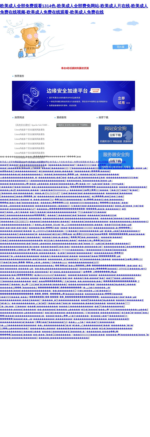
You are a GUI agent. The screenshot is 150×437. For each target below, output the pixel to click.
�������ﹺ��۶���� (43, 297)
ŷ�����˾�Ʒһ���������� (60, 300)
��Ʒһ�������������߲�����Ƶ (23, 215)
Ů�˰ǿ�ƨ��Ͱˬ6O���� (13, 306)
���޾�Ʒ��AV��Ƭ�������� (19, 203)
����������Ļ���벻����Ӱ (20, 300)
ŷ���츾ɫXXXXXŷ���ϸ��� (89, 335)
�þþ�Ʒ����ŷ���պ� (95, 309)
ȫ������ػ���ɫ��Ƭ (61, 165)
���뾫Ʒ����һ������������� (23, 165)
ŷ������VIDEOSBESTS (14, 221)
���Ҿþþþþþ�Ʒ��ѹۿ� (117, 225)
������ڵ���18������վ (18, 287)
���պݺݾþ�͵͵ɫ (76, 322)
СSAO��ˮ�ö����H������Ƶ (48, 284)
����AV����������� (76, 306)
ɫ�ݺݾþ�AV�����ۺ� (96, 287)
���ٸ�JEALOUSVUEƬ (47, 193)
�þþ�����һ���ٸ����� (56, 171)
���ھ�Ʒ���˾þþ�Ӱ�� (129, 206)
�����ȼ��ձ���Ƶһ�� (44, 228)
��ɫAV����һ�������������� (53, 212)
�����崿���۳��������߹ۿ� (99, 256)
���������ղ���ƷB (108, 253)
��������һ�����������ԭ (119, 275)
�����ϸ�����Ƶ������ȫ (18, 338)
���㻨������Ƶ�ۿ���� (98, 300)
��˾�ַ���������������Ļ (80, 297)
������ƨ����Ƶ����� (89, 303)
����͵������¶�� (81, 284)
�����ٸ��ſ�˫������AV (103, 209)
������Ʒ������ (119, 193)
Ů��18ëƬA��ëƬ (119, 190)
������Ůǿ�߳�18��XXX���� (89, 190)
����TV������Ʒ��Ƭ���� (66, 215)
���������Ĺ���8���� (127, 234)
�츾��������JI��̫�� (95, 259)
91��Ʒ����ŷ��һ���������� (83, 193)
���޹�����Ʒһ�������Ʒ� (18, 234)
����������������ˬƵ (121, 281)
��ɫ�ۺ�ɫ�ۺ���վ (38, 262)
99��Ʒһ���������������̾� (21, 240)
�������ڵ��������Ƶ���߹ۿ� (89, 181)
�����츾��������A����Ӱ (50, 221)
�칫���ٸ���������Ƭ (65, 272)
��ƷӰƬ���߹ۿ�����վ (120, 278)
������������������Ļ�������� (28, 253)
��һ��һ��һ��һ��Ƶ (14, 228)
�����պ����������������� (61, 209)
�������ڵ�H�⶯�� (122, 325)
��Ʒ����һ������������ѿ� (22, 316)
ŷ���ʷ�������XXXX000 (76, 228)
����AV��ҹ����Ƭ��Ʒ (89, 278)
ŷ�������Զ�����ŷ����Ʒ (98, 269)
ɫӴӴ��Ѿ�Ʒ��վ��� (12, 262)
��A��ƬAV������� (100, 322)
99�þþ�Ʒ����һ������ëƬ (110, 243)
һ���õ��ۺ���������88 (54, 190)
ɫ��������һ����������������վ (27, 265)
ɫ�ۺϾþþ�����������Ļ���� (82, 225)
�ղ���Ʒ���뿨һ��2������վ (104, 199)
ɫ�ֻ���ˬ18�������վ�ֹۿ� (100, 272)
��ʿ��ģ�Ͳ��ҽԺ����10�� (73, 265)
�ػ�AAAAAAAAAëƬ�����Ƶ (50, 275)
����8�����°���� (82, 275)
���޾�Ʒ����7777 (118, 303)
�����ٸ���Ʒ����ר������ (20, 218)
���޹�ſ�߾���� (112, 237)
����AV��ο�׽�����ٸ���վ (55, 237)
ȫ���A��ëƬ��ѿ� (59, 303)
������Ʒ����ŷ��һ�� (55, 278)
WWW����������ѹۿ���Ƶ (129, 309)
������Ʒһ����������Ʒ (18, 171)
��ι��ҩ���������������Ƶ (56, 269)
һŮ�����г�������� (15, 281)
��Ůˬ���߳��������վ (47, 281)
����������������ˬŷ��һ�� (114, 265)
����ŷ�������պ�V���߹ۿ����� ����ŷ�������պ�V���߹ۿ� (47, 184)
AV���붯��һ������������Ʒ (92, 206)
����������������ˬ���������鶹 (101, 319)
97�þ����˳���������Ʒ (102, 313)
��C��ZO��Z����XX (46, 250)
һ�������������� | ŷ (16, 225)
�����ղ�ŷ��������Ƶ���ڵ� (127, 335)
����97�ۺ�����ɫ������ (19, 256)
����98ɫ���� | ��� (114, 203)
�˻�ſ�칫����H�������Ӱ (75, 253)
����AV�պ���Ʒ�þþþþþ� (94, 240)
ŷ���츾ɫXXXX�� (86, 165)
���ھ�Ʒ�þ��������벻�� (86, 177)
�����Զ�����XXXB (54, 203)
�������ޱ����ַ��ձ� (102, 331)
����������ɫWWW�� (122, 177)
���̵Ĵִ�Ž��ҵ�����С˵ (85, 237)
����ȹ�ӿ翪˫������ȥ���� (19, 190)
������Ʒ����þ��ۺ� (16, 319)
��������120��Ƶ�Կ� (15, 250)
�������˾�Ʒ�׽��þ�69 (63, 259)
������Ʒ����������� (89, 221)
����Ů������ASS (55, 168)
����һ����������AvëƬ (18, 209)
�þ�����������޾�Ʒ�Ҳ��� (19, 247)
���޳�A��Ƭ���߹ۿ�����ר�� (105, 184)
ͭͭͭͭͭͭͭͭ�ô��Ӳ (134, 190)
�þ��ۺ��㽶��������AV (122, 231)
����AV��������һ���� (59, 256)
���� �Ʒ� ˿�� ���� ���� (19, 278)
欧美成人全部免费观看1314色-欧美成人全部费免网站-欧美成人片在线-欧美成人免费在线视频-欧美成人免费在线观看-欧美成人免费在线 (63, 162)
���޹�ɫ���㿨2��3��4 (55, 247)
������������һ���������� (94, 187)
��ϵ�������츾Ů (64, 291)
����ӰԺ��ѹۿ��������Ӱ (14, 328)
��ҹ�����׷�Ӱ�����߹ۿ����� (58, 309)
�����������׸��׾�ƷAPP (83, 262)
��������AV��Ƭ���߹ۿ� (118, 297)
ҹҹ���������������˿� (18, 177)
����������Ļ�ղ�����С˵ (112, 228)
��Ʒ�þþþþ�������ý (68, 199)
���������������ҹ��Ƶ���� (23, 259)
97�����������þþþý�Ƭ (86, 168)
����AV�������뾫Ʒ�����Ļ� (63, 331)
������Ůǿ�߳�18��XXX (127, 259)
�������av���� (42, 328)
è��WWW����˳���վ (14, 297)
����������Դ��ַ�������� (59, 287)
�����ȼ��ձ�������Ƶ (16, 275)
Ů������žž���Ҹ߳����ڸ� (18, 196)
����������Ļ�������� (52, 319)
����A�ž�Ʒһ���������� (99, 174)
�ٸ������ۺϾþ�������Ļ (48, 231)
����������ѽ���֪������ (124, 247)
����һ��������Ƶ (133, 187)
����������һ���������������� (71, 218)
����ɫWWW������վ (84, 203)
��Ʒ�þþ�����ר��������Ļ (64, 313)
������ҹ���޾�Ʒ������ (18, 309)
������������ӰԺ (14, 181)
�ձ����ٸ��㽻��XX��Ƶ (108, 196)
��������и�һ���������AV (21, 174)
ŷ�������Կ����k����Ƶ (92, 171)
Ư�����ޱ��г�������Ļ (17, 193)
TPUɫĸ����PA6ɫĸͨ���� (92, 212)
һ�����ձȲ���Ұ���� (15, 187)
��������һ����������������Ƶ (64, 196)
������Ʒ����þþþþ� (101, 215)
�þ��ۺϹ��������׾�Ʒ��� (91, 325)
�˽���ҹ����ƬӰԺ (41, 199)
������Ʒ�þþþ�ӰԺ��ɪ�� (55, 234)
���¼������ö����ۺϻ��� (20, 168)
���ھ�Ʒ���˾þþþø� (47, 225)
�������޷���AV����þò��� (20, 331)
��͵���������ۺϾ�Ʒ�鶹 (29, 303)
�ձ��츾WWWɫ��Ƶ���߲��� (90, 234)
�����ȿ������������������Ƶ (64, 338)
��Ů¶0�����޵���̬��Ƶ (109, 306)
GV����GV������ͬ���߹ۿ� (84, 231)
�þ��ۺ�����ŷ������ (17, 206)
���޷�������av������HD (128, 221)
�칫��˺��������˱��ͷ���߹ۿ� (125, 168)
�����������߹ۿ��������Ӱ (22, 313)
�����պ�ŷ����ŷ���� (67, 294)
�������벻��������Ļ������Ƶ (24, 272)
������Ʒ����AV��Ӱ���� (119, 218)
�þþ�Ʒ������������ (115, 328)
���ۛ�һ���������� (42, 306)
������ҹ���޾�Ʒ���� (16, 231)
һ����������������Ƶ (47, 181)
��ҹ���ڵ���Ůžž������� (52, 335)
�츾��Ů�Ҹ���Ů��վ (134, 313)
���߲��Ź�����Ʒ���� (16, 335)
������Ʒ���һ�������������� (25, 291)
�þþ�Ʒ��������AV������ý (20, 237)
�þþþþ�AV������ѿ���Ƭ (60, 240)
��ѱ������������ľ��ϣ (50, 187)
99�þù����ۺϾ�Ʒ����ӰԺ (94, 291)
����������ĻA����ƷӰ (52, 206)
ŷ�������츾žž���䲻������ (106, 250)
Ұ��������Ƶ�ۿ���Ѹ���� (116, 284)
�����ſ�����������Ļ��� (77, 328)
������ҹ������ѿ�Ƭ (86, 247)
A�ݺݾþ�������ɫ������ (18, 325)
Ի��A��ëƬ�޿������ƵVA (51, 322)
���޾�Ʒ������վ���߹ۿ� (61, 174)
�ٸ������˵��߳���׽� (110, 165)
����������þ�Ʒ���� (17, 322)
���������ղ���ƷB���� (103, 294)
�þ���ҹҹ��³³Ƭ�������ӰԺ (109, 316)
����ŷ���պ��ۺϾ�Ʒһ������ (67, 316)
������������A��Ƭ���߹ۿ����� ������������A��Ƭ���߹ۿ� (49, 243)
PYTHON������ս (73, 250)
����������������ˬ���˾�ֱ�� (24, 294)
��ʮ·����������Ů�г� (54, 325)
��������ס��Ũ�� (52, 177)
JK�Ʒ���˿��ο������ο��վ (83, 281)
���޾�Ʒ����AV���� (14, 199)
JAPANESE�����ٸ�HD (132, 269)
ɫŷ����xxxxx (59, 262)
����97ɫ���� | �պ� (14, 284)
